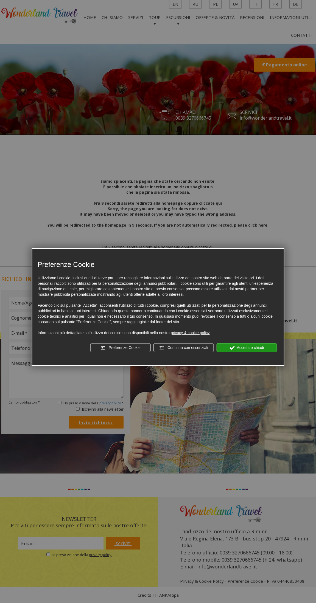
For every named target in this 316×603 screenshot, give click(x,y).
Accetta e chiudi (247, 347)
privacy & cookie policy (190, 333)
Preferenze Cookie (120, 347)
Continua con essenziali (183, 347)
